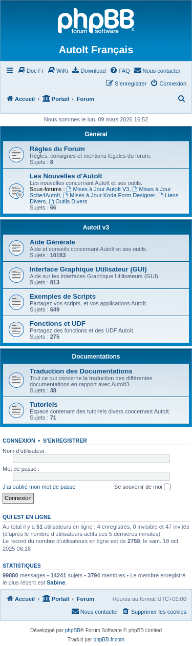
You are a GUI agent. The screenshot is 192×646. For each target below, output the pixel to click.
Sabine (56, 582)
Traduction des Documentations (81, 371)
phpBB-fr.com (109, 639)
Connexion (19, 440)
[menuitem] (30, 71)
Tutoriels (44, 404)
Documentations (96, 356)
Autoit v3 (96, 227)
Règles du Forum (57, 149)
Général (96, 134)
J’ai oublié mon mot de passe (39, 487)
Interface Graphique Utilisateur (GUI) (88, 269)
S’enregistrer (65, 440)
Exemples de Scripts (63, 296)
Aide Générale (52, 242)
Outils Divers (68, 201)
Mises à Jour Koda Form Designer (109, 195)
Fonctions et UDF (58, 323)
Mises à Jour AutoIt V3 (98, 189)
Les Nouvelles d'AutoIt (66, 176)
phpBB (72, 630)
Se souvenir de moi (142, 487)
